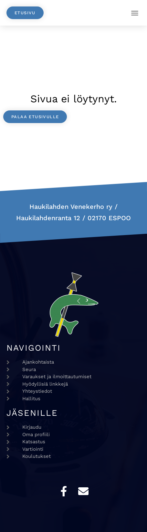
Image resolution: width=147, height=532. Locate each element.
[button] (135, 13)
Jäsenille (32, 413)
